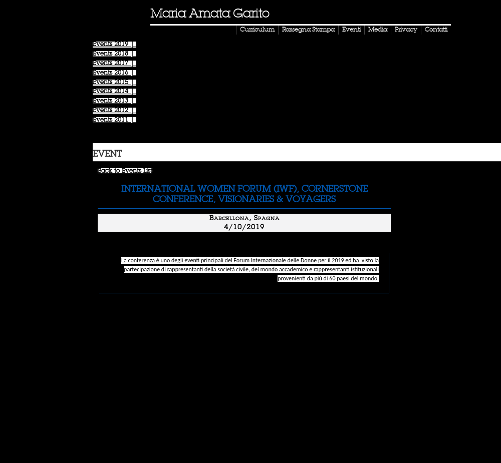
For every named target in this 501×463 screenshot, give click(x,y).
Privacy (406, 30)
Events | (114, 45)
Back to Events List (125, 171)
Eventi (351, 30)
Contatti (436, 30)
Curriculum (257, 30)
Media (377, 30)
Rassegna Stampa (308, 30)
